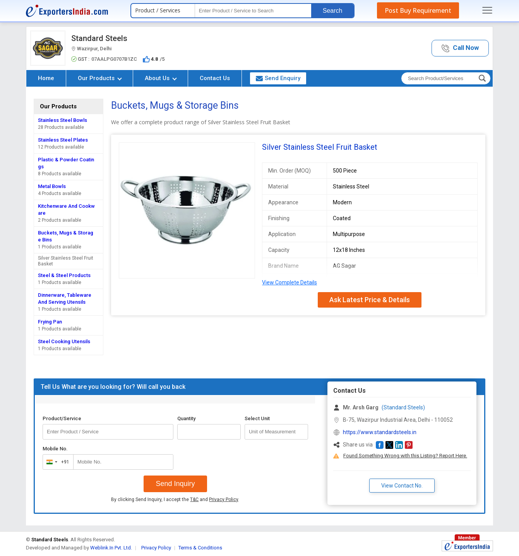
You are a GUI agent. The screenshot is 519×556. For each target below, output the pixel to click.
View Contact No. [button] (402, 485)
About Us (161, 78)
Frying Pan (50, 322)
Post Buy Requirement (418, 10)
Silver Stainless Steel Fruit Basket (65, 261)
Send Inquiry (175, 484)
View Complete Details (289, 282)
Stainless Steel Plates (63, 140)
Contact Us (215, 78)
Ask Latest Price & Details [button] (369, 300)
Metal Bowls (52, 186)
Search (333, 10)
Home (46, 78)
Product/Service (62, 418)
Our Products (100, 78)
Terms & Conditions (200, 548)
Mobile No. (55, 449)
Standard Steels (99, 38)
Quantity (186, 418)
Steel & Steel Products (64, 275)
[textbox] (253, 11)
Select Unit (257, 418)
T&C (194, 499)
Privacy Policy (223, 499)
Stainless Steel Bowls (62, 120)
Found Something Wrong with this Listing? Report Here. (405, 455)
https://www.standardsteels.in (379, 432)
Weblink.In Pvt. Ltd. (111, 548)
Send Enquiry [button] (278, 78)
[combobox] (56, 462)
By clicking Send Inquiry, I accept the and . (175, 499)
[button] (460, 48)
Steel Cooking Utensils (64, 341)
